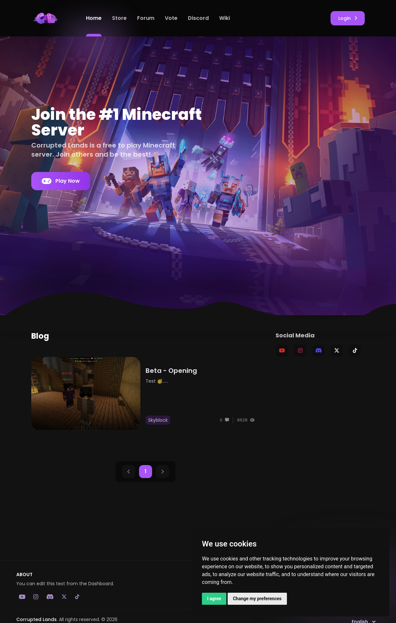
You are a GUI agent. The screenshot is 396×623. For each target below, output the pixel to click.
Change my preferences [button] (257, 598)
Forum (145, 18)
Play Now (61, 181)
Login (347, 18)
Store (119, 18)
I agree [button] (214, 598)
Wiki (224, 18)
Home (94, 18)
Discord (198, 18)
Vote (171, 18)
